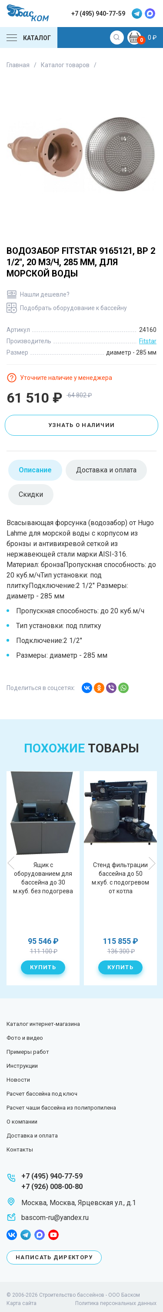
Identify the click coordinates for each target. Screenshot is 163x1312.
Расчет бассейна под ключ (42, 1093)
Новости (18, 1079)
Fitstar (147, 341)
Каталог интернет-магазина (43, 1024)
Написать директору (54, 1257)
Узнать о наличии (81, 425)
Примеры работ (28, 1052)
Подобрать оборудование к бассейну (73, 307)
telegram (137, 13)
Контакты (20, 1149)
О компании (22, 1121)
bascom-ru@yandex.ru (55, 1217)
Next (152, 863)
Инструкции (22, 1066)
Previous (11, 863)
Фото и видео (25, 1038)
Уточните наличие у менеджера (66, 377)
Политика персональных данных (115, 1303)
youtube (53, 1235)
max (150, 13)
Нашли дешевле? (45, 294)
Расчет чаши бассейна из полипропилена (61, 1107)
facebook (12, 1235)
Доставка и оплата (32, 1135)
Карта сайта (22, 1303)
